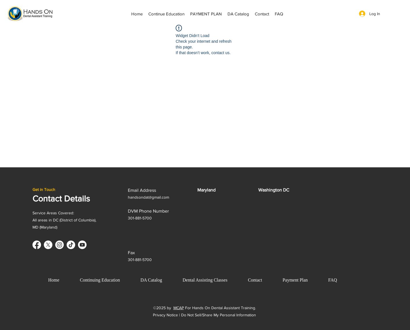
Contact (255, 280)
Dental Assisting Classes (205, 280)
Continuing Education (100, 280)
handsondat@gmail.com (148, 197)
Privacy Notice (165, 315)
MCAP (178, 307)
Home (53, 280)
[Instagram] (59, 245)
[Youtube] (82, 245)
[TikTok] (71, 245)
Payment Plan (295, 280)
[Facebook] (36, 245)
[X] (48, 245)
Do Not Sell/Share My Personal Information (218, 315)
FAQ (332, 280)
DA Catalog (151, 280)
